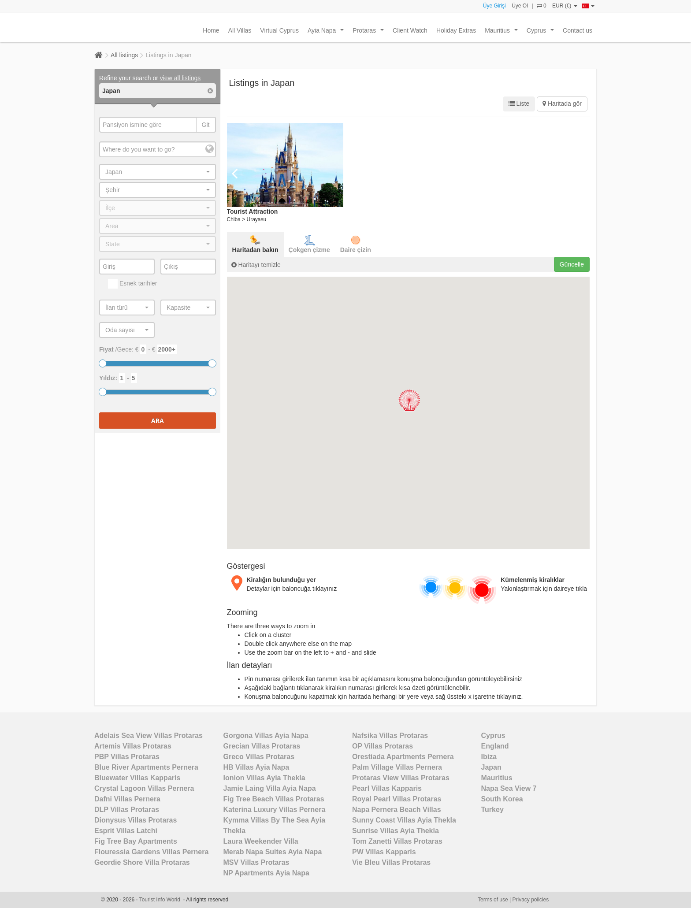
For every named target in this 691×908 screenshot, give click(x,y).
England (495, 746)
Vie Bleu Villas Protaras (391, 862)
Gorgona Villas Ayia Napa (265, 735)
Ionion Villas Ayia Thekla (264, 778)
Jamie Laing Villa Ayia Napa (269, 788)
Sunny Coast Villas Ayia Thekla (404, 820)
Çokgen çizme (309, 244)
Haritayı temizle (256, 264)
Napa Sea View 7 (509, 788)
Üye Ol (520, 6)
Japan (491, 767)
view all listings (180, 78)
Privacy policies (531, 900)
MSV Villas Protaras (256, 862)
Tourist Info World (161, 900)
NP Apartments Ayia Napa (266, 873)
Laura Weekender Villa (260, 841)
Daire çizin (355, 244)
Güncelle (572, 264)
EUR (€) (564, 6)
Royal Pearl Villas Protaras (396, 799)
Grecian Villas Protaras (262, 746)
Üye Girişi (494, 6)
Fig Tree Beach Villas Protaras (273, 799)
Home (211, 30)
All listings (124, 55)
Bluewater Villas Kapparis (137, 778)
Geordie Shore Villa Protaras (142, 862)
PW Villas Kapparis (384, 852)
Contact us (577, 30)
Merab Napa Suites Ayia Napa (272, 852)
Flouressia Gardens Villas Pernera (151, 852)
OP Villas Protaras (382, 746)
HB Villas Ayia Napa (256, 767)
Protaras (370, 32)
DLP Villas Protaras (126, 809)
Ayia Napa (327, 32)
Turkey (492, 809)
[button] (409, 400)
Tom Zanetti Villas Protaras (397, 841)
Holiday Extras (456, 30)
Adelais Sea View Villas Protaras (148, 735)
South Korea (502, 799)
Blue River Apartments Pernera (146, 767)
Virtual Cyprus (279, 30)
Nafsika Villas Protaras (390, 735)
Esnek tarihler (132, 284)
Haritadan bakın (255, 244)
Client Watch (410, 30)
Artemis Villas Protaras (132, 746)
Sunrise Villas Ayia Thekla (395, 830)
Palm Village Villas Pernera (397, 767)
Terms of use (493, 900)
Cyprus (542, 32)
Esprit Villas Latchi (125, 830)
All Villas (240, 30)
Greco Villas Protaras (259, 756)
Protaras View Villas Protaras (401, 778)
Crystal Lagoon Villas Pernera (144, 788)
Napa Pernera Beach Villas (396, 809)
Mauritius (503, 32)
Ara (157, 420)
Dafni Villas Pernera (127, 799)
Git (206, 124)
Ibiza (489, 756)
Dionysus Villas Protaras (135, 820)
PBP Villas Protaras (127, 756)
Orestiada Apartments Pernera (403, 756)
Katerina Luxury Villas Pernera (274, 809)
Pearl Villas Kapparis (387, 788)
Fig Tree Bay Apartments (135, 841)
